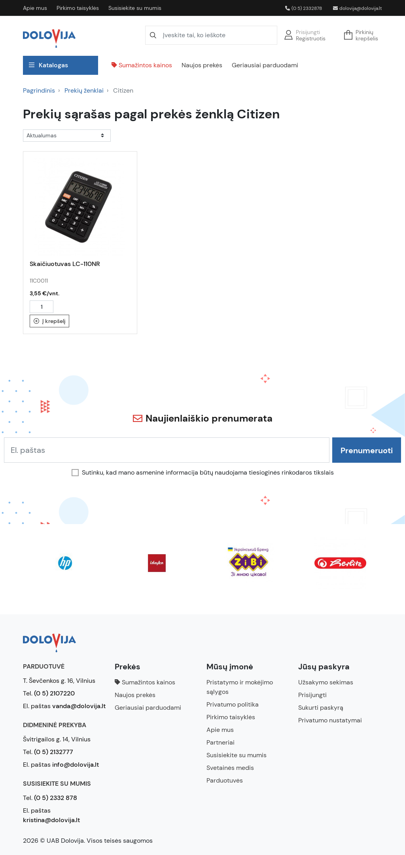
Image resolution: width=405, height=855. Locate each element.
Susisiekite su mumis (134, 7)
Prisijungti (308, 32)
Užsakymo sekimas (325, 682)
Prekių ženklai (84, 90)
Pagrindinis (39, 90)
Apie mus (35, 7)
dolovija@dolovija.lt (357, 8)
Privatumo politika (232, 704)
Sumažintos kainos (142, 65)
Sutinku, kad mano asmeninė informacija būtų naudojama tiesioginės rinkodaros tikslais (208, 472)
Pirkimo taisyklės (78, 7)
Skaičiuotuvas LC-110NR (65, 264)
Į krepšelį (50, 321)
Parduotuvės (224, 780)
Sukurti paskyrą (320, 707)
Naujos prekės (202, 65)
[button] (363, 35)
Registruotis (311, 38)
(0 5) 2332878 (303, 8)
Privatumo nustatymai (330, 720)
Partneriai (220, 742)
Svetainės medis (230, 768)
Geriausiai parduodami (265, 65)
